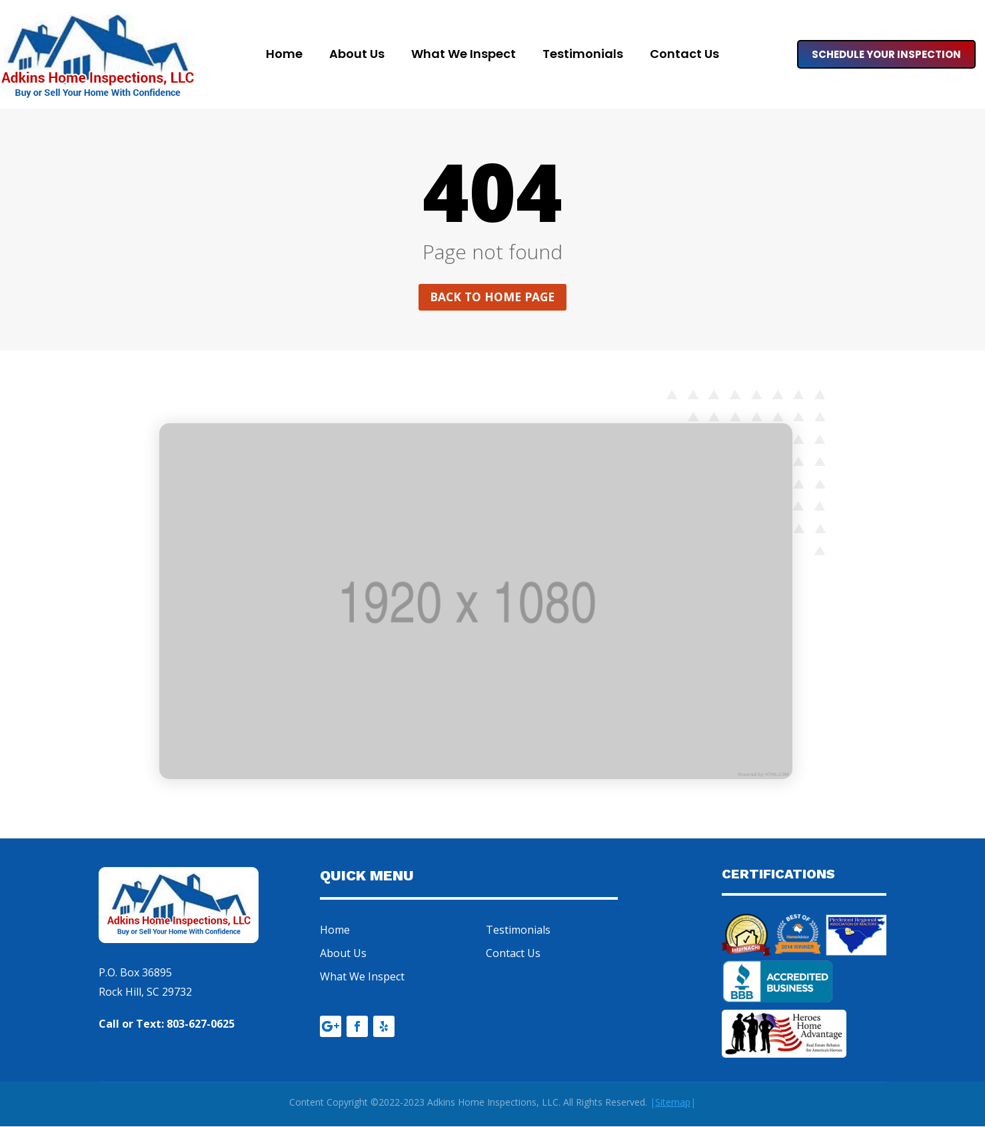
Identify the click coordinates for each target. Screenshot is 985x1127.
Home (284, 55)
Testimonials (582, 55)
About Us (357, 55)
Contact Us (684, 55)
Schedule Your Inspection (886, 54)
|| (673, 1103)
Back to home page (492, 297)
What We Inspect (463, 55)
